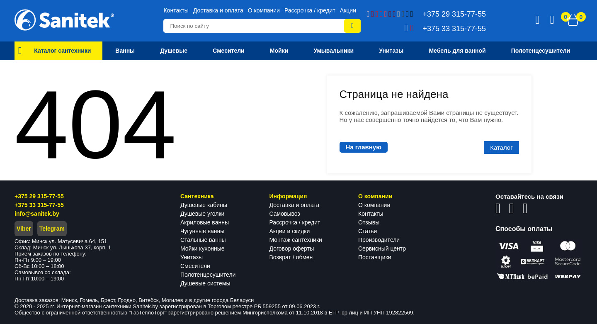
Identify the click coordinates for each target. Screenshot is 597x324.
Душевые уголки (202, 213)
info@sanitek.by (37, 213)
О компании (264, 10)
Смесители (195, 266)
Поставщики (374, 257)
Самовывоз (284, 213)
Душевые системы (205, 283)
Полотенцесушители (207, 274)
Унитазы (191, 257)
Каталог (501, 147)
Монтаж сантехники (295, 239)
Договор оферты (291, 248)
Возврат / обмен (291, 257)
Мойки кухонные (202, 248)
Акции (348, 10)
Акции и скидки (289, 231)
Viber (24, 228)
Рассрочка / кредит (309, 10)
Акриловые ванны (204, 222)
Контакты (175, 10)
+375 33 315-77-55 (39, 205)
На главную (364, 147)
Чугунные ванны (202, 231)
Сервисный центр (382, 248)
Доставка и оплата (218, 10)
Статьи (367, 231)
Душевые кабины (203, 205)
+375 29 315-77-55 (39, 196)
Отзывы (368, 222)
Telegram (52, 228)
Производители (379, 239)
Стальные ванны (203, 239)
